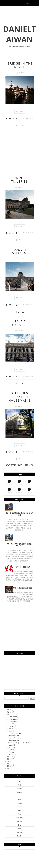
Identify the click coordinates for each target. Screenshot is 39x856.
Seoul (19, 825)
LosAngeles (19, 807)
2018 (9, 712)
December (13, 717)
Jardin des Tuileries (20, 179)
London (19, 796)
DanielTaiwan (19, 34)
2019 (9, 710)
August (11, 726)
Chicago (20, 803)
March (11, 749)
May (10, 745)
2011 (9, 768)
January (12, 754)
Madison (19, 832)
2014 (9, 761)
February (12, 752)
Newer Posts (11, 465)
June (11, 731)
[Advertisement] (19, 150)
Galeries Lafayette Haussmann (19, 396)
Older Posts (29, 465)
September (13, 724)
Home (20, 465)
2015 (9, 759)
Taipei (19, 814)
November (13, 719)
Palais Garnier (19, 323)
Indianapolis (19, 818)
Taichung (19, 792)
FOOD (19, 785)
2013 (9, 764)
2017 (9, 714)
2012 (9, 766)
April (11, 747)
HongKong (19, 821)
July (10, 728)
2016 (9, 757)
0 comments (28, 118)
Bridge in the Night (20, 65)
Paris (19, 799)
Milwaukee (19, 836)
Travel (19, 781)
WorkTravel (19, 789)
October (12, 721)
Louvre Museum (19, 251)
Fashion (19, 810)
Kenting (19, 829)
